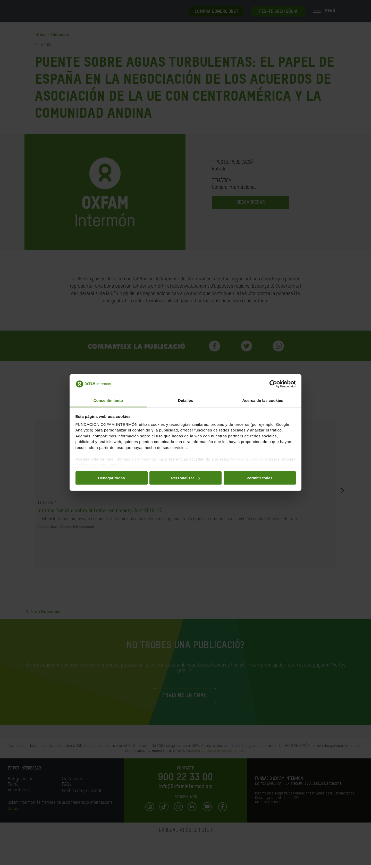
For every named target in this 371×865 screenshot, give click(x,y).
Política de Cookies (247, 459)
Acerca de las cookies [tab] (262, 400)
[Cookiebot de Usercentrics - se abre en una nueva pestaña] (273, 384)
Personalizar (185, 478)
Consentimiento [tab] (108, 400)
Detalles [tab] (185, 400)
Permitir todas (260, 478)
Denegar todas (111, 478)
